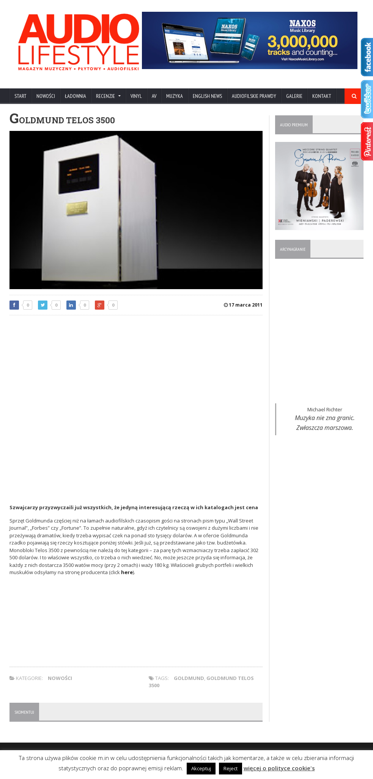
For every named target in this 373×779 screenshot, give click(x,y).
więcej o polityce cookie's (279, 768)
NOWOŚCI (45, 96)
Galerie (294, 96)
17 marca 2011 (243, 305)
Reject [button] (230, 768)
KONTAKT (321, 96)
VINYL (136, 96)
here (127, 572)
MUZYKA (174, 96)
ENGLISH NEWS (207, 96)
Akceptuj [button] (201, 768)
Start (20, 96)
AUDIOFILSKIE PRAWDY (254, 96)
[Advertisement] (136, 376)
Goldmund (189, 678)
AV (154, 96)
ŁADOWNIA (75, 96)
